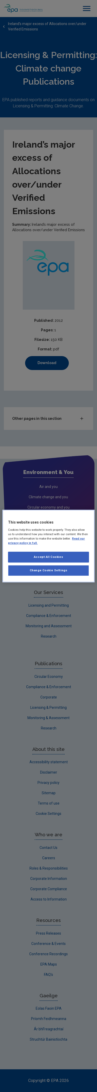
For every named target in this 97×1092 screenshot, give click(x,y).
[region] (48, 546)
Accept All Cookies (48, 557)
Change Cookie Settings (49, 570)
